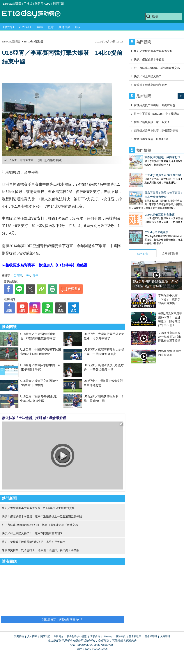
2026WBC (25, 27)
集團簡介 (58, 636)
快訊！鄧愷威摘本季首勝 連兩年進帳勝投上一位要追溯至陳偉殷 (42, 516)
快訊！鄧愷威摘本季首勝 (149, 59)
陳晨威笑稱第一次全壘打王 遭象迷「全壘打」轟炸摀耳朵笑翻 (40, 550)
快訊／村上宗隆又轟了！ (149, 76)
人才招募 (32, 636)
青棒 (35, 275)
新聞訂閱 (58, 3)
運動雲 (34, 14)
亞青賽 (18, 275)
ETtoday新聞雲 (12, 3)
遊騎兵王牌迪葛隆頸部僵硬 (150, 84)
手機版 (28, 3)
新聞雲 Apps (42, 3)
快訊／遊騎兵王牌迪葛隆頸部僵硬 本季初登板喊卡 (33, 541)
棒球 (40, 27)
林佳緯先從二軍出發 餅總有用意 (154, 105)
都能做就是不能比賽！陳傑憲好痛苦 (156, 130)
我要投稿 (19, 636)
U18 (27, 275)
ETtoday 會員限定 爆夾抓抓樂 (147, 171)
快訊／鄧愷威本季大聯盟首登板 (153, 51)
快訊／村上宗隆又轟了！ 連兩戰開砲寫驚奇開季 (32, 533)
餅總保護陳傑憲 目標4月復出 (152, 139)
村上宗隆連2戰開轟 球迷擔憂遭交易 (157, 67)
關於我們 (45, 636)
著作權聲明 (151, 636)
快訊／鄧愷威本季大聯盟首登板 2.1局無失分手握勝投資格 (38, 508)
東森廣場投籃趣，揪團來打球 (147, 157)
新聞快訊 (8, 27)
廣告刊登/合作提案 (77, 636)
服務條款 (120, 636)
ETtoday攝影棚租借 (141, 221)
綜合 (78, 27)
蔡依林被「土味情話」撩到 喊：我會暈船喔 (34, 418)
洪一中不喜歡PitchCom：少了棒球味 (156, 113)
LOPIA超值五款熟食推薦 (144, 207)
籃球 (51, 27)
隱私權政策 (135, 636)
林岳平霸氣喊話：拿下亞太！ (152, 122)
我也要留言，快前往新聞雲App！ (62, 619)
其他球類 (64, 27)
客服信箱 (95, 636)
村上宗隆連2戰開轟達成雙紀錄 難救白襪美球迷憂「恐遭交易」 (41, 524)
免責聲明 (165, 636)
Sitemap (108, 636)
